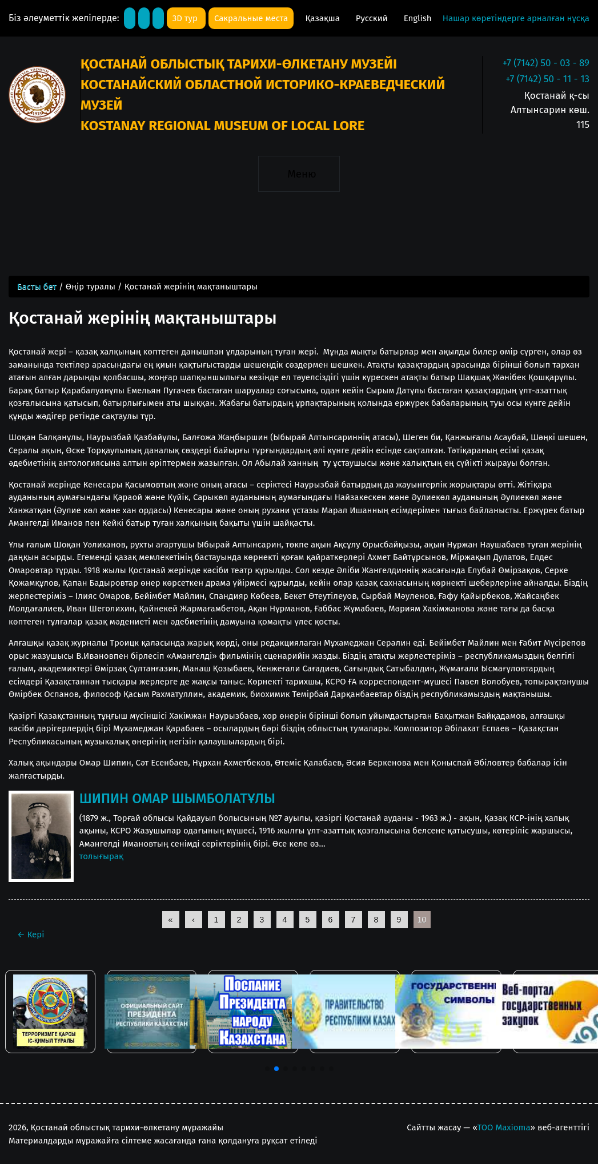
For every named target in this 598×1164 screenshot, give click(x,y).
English (418, 18)
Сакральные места (251, 18)
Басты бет (37, 286)
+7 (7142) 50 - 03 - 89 (546, 63)
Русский (373, 18)
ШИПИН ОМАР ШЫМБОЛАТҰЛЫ (177, 799)
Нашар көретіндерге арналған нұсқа (516, 18)
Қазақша (323, 18)
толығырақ (101, 856)
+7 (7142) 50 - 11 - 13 (547, 79)
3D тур (186, 18)
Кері (30, 934)
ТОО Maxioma (504, 1127)
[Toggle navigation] (299, 173)
